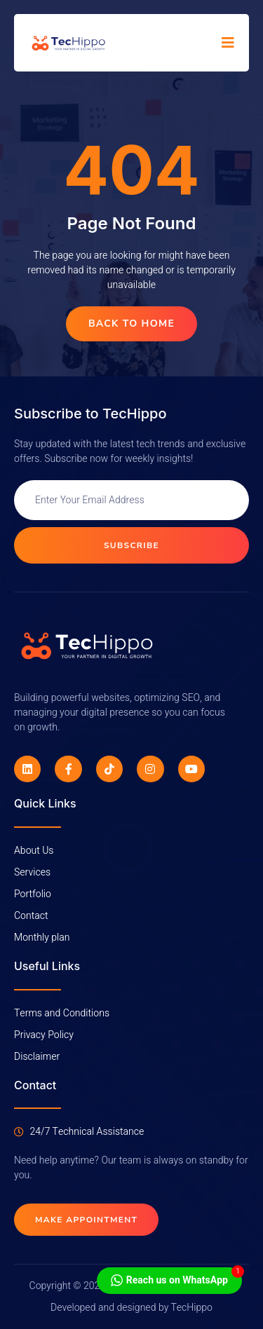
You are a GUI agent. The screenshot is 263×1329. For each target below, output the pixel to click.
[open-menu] (228, 42)
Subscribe (131, 545)
